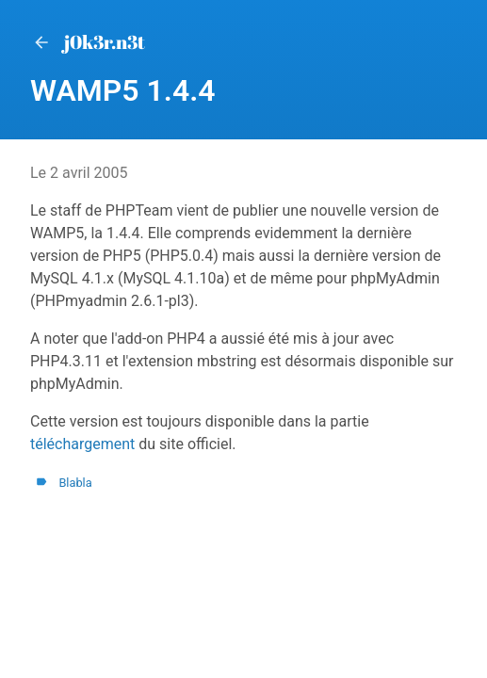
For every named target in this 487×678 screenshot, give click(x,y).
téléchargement (82, 444)
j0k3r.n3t (87, 42)
